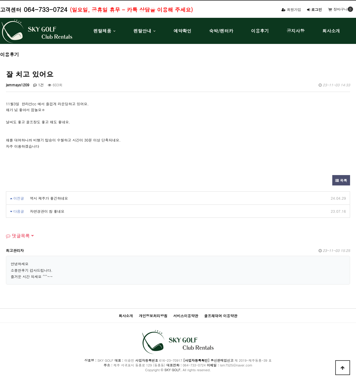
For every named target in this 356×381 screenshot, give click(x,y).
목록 (341, 180)
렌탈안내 (142, 31)
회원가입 (291, 9)
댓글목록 (18, 236)
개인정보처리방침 (153, 316)
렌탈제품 (102, 31)
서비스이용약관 (185, 316)
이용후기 (260, 31)
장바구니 (338, 9)
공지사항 (295, 31)
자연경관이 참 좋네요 (47, 211)
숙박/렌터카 (221, 31)
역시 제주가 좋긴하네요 (49, 198)
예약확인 (182, 31)
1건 (38, 84)
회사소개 (331, 31)
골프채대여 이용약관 (220, 316)
